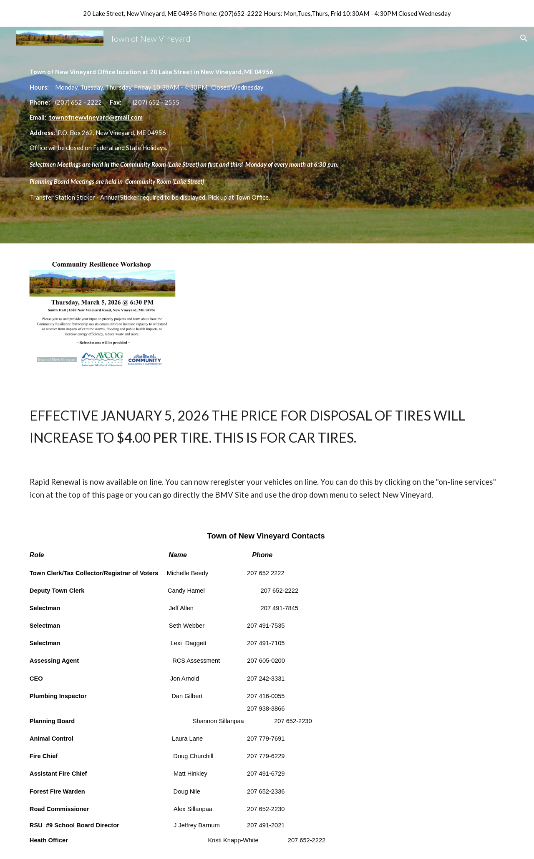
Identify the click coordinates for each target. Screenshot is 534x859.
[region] (267, 13)
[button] (524, 38)
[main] (267, 135)
